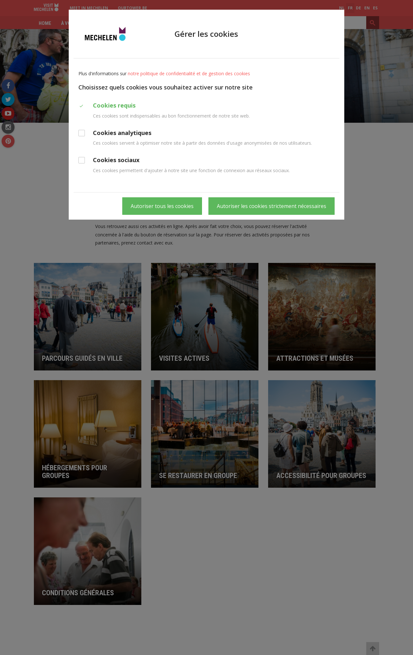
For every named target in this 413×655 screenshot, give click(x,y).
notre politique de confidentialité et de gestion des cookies (189, 73)
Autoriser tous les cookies (162, 206)
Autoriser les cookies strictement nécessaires (271, 206)
